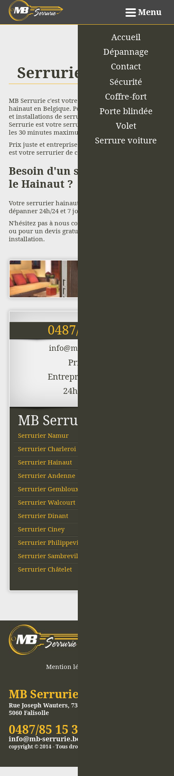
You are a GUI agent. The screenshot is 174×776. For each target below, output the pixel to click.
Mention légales (70, 667)
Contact (126, 66)
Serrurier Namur (43, 435)
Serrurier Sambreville (51, 556)
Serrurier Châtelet (45, 569)
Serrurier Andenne (46, 476)
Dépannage (125, 52)
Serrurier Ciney (41, 529)
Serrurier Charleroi (47, 449)
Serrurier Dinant (43, 516)
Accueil (126, 37)
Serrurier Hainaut (45, 462)
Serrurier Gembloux (48, 489)
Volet (126, 125)
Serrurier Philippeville (52, 542)
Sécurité (126, 82)
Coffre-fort (126, 96)
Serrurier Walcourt (46, 502)
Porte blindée (126, 111)
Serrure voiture (126, 140)
